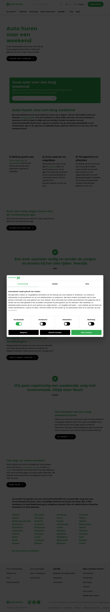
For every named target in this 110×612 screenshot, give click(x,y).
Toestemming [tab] (23, 284)
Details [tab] (55, 284)
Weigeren (23, 332)
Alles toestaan (86, 332)
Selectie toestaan (55, 332)
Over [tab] (87, 284)
